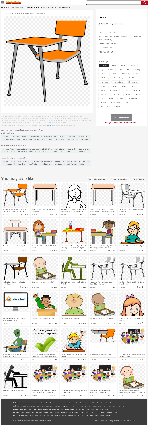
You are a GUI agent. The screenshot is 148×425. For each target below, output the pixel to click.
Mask (21, 409)
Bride (30, 409)
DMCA (123, 421)
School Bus (64, 412)
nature (133, 86)
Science (87, 412)
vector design (118, 78)
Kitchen (77, 415)
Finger (101, 409)
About (96, 421)
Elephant (65, 406)
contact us (49, 125)
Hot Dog (107, 415)
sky (102, 70)
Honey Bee (80, 406)
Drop (107, 403)
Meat (52, 415)
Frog (74, 406)
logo (120, 70)
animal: (16, 406)
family (34, 409)
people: (16, 409)
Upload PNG (131, 421)
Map (70, 412)
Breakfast (21, 415)
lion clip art (104, 94)
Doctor (54, 409)
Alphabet (102, 412)
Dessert (32, 415)
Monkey (95, 406)
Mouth (92, 409)
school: (16, 412)
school (103, 90)
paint (124, 86)
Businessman (47, 409)
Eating (91, 415)
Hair (76, 409)
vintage (125, 90)
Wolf (123, 406)
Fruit (48, 415)
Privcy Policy (109, 421)
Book (33, 412)
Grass (66, 403)
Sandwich (57, 415)
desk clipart (138, 179)
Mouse (100, 406)
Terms (102, 421)
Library (82, 412)
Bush (98, 403)
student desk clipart (97, 179)
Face (97, 409)
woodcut (103, 74)
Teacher (28, 412)
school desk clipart (119, 179)
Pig (104, 406)
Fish (70, 406)
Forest (111, 403)
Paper (92, 412)
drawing (128, 94)
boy (83, 409)
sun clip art (104, 82)
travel (137, 74)
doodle (103, 86)
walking (67, 409)
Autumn (26, 403)
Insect (85, 406)
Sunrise (82, 403)
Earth (47, 403)
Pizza (86, 415)
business (117, 107)
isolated (110, 70)
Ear (58, 409)
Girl (80, 409)
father (87, 409)
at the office (133, 98)
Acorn (21, 403)
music (121, 98)
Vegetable (70, 415)
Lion (90, 406)
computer (104, 65)
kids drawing (105, 78)
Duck (55, 406)
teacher (103, 102)
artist (127, 102)
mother (40, 409)
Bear (24, 406)
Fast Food (42, 415)
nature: (15, 403)
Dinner (82, 415)
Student (22, 412)
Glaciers (61, 403)
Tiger (114, 406)
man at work (105, 107)
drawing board (118, 82)
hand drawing (125, 74)
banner (123, 65)
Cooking (101, 415)
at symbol (117, 94)
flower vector (132, 82)
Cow (47, 406)
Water (94, 403)
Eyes (61, 409)
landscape (113, 90)
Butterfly (33, 406)
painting (137, 70)
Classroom (39, 412)
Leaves (32, 403)
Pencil (51, 412)
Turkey (119, 406)
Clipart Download (17, 7)
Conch (42, 403)
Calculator (109, 412)
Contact (116, 421)
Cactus (37, 403)
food (102, 98)
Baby (25, 409)
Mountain (88, 403)
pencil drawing (133, 78)
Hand (106, 409)
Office (97, 412)
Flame (55, 403)
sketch (133, 65)
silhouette (113, 86)
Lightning (71, 403)
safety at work (116, 102)
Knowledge (75, 412)
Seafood (64, 415)
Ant (21, 406)
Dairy (26, 415)
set (128, 70)
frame (114, 74)
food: (15, 415)
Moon (77, 403)
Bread (96, 415)
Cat (38, 406)
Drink (36, 415)
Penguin (109, 406)
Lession (115, 412)
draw (114, 65)
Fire (51, 403)
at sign (138, 94)
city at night (137, 90)
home (72, 409)
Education (56, 412)
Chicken (42, 406)
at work (111, 98)
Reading (45, 412)
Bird (28, 406)
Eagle (59, 406)
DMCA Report (104, 17)
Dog (51, 406)
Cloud (102, 403)
